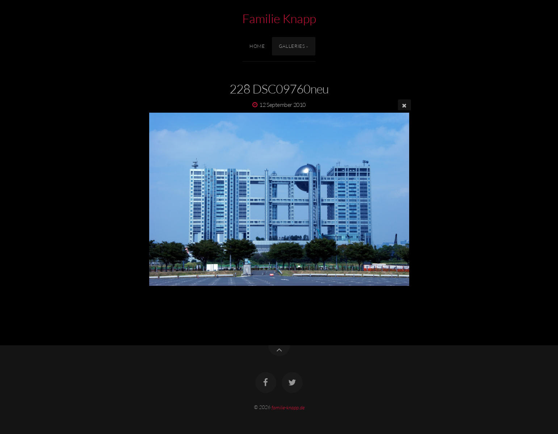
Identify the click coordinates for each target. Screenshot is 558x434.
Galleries (292, 46)
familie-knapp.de (288, 407)
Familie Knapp (279, 18)
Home (257, 46)
